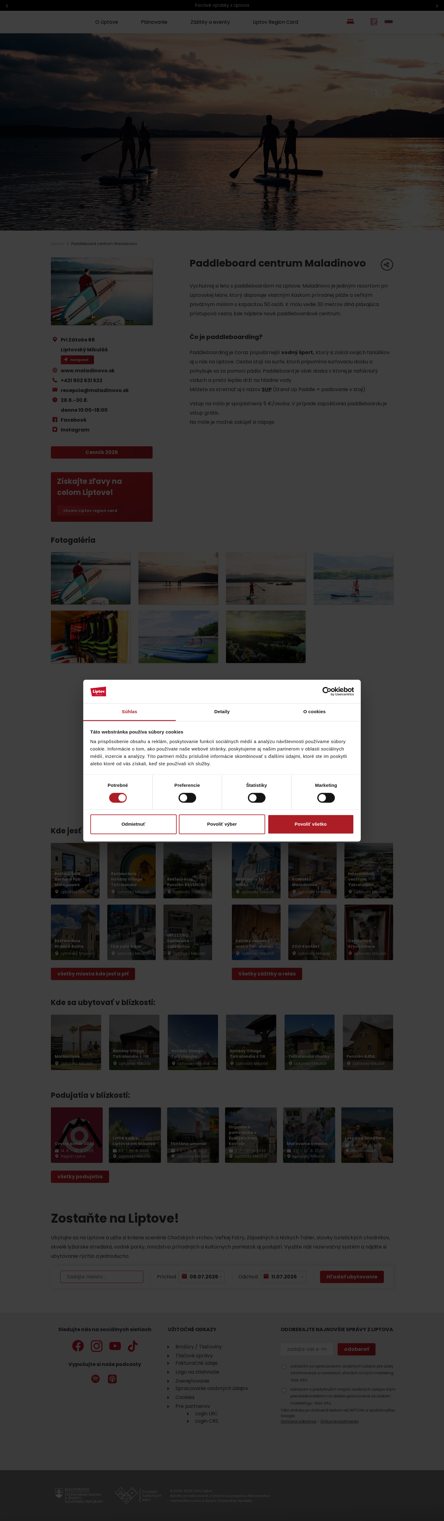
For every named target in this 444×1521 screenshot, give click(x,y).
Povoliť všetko (311, 824)
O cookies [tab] (314, 711)
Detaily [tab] (222, 711)
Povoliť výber (222, 824)
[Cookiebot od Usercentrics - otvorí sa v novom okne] (327, 691)
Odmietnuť (133, 824)
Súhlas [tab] (129, 711)
